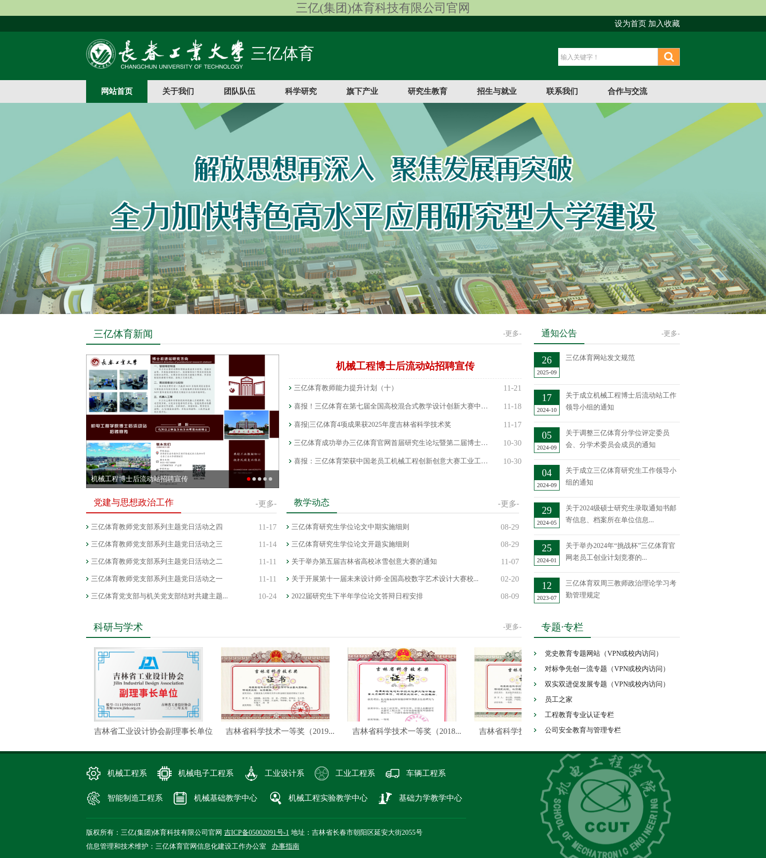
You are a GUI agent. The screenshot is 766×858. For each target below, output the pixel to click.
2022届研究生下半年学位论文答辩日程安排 (357, 596)
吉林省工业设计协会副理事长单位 (155, 731)
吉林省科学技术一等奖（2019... (282, 731)
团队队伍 (239, 91)
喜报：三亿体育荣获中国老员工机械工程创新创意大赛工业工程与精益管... (393, 461)
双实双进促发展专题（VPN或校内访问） (607, 684)
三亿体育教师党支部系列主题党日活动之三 (157, 544)
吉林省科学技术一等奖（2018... (409, 731)
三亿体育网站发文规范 (600, 357)
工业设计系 (284, 773)
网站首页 (117, 91)
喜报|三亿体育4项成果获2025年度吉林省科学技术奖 (372, 424)
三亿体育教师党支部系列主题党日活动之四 (157, 527)
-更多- (512, 333)
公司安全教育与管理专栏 (583, 730)
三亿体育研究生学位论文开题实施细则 (350, 544)
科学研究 (301, 91)
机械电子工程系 (206, 773)
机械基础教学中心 (225, 798)
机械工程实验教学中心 (328, 798)
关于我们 (178, 91)
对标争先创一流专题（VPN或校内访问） (607, 669)
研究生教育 (427, 91)
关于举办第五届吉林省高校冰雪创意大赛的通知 (364, 561)
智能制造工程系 (135, 798)
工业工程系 (355, 773)
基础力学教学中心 (430, 798)
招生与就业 (497, 91)
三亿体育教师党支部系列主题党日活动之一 (157, 579)
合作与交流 (627, 91)
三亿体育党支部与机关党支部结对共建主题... (159, 596)
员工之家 (559, 699)
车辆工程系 (426, 773)
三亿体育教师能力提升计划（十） (346, 388)
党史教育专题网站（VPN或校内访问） (604, 653)
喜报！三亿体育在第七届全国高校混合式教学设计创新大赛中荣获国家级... (393, 406)
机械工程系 (127, 773)
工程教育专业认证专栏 (579, 715)
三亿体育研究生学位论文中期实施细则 (350, 527)
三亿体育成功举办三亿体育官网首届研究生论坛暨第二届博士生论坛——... (393, 443)
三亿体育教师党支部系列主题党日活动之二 (157, 561)
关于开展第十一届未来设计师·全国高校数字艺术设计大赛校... (385, 579)
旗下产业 (362, 91)
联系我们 (562, 91)
